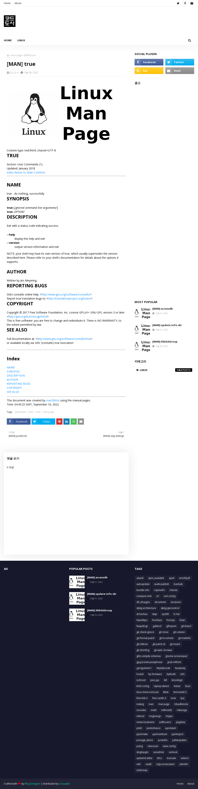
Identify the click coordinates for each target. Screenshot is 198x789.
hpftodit (171, 674)
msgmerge (155, 716)
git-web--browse (163, 650)
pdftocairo (165, 722)
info (182, 674)
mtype (169, 716)
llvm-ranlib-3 (159, 698)
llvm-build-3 (179, 692)
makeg (140, 704)
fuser (182, 620)
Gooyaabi (64, 783)
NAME (11, 367)
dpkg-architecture (146, 608)
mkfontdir (166, 710)
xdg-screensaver (165, 764)
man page (16, 55)
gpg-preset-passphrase (149, 662)
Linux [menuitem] (21, 40)
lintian (177, 686)
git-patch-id (159, 644)
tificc (159, 758)
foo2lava (157, 620)
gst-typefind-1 (144, 668)
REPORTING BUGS (18, 383)
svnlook (173, 752)
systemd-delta (144, 758)
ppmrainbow (160, 734)
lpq (182, 698)
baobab (178, 584)
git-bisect (186, 626)
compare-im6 (144, 596)
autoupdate (143, 584)
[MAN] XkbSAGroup (165, 341)
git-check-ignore (145, 632)
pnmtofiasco (153, 728)
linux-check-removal (147, 692)
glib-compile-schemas (149, 656)
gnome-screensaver (176, 656)
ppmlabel (170, 728)
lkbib (166, 692)
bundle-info (143, 590)
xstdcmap (142, 770)
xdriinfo (183, 764)
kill (165, 680)
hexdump (180, 668)
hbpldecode (163, 668)
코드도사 (14, 72)
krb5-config (143, 686)
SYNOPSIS (13, 371)
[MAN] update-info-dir (167, 325)
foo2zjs (171, 620)
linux (30, 412)
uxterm (185, 758)
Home (7, 3)
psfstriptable (179, 740)
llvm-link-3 (142, 698)
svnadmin (158, 752)
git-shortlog (143, 650)
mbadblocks (181, 704)
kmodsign (177, 680)
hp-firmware (155, 674)
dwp (154, 614)
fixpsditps (142, 620)
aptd (171, 578)
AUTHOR (12, 379)
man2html (52, 400)
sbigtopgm (142, 752)
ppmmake (142, 734)
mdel (153, 710)
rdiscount (153, 746)
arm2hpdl (184, 578)
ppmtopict (177, 734)
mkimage (182, 710)
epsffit (165, 614)
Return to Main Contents (29, 172)
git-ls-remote (166, 638)
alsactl (140, 578)
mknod (140, 716)
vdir (139, 764)
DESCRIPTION (16, 375)
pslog (140, 746)
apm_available (156, 578)
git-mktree (142, 644)
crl (157, 596)
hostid (140, 674)
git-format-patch (145, 638)
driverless (142, 614)
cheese (173, 590)
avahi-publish (161, 584)
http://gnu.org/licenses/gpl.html (27, 316)
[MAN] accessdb (162, 308)
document (20, 412)
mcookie (141, 710)
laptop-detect (161, 686)
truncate (171, 758)
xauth (149, 764)
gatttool (157, 626)
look (173, 698)
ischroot (141, 680)
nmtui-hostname (145, 722)
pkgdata (180, 722)
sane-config (169, 746)
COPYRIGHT (14, 388)
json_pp (154, 680)
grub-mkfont (174, 662)
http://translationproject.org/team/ (69, 298)
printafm (162, 740)
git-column (179, 632)
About (18, 3)
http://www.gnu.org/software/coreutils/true (64, 339)
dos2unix (176, 602)
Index (10, 172)
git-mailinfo (184, 638)
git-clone (163, 632)
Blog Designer (32, 783)
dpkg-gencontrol (170, 608)
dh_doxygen (143, 602)
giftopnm (171, 626)
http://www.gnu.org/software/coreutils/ (65, 294)
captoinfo (159, 590)
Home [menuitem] (8, 40)
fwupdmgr (142, 626)
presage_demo (145, 740)
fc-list (176, 614)
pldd (139, 728)
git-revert (175, 644)
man (38, 412)
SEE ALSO (13, 392)
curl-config (169, 596)
